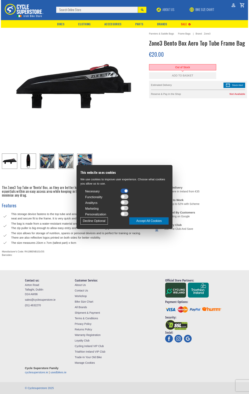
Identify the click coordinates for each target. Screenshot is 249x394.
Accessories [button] (112, 24)
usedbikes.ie (58, 372)
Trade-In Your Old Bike (88, 357)
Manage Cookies (85, 362)
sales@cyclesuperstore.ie (40, 299)
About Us (165, 9)
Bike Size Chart (84, 301)
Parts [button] (139, 24)
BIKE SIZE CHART (202, 9)
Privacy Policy (83, 323)
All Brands (81, 307)
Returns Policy (83, 329)
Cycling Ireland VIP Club (89, 346)
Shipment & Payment (87, 312)
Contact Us (81, 290)
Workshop (81, 296)
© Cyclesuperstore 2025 (39, 388)
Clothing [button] (84, 24)
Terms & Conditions (86, 318)
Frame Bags (184, 33)
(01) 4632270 (33, 305)
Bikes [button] (60, 24)
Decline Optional (94, 220)
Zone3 (207, 33)
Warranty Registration (88, 335)
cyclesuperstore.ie (36, 372)
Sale (186, 24)
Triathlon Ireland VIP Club (90, 351)
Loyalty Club (82, 340)
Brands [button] (162, 24)
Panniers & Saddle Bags (161, 33)
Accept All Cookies (149, 220)
